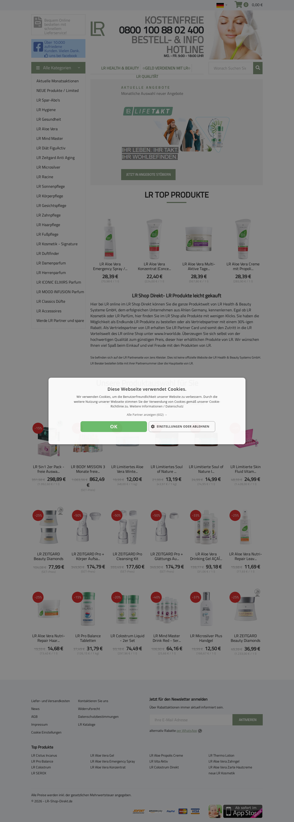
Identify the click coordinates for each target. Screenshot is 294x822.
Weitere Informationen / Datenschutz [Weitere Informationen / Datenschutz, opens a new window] (156, 406)
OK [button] (113, 426)
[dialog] (147, 411)
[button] (147, 415)
